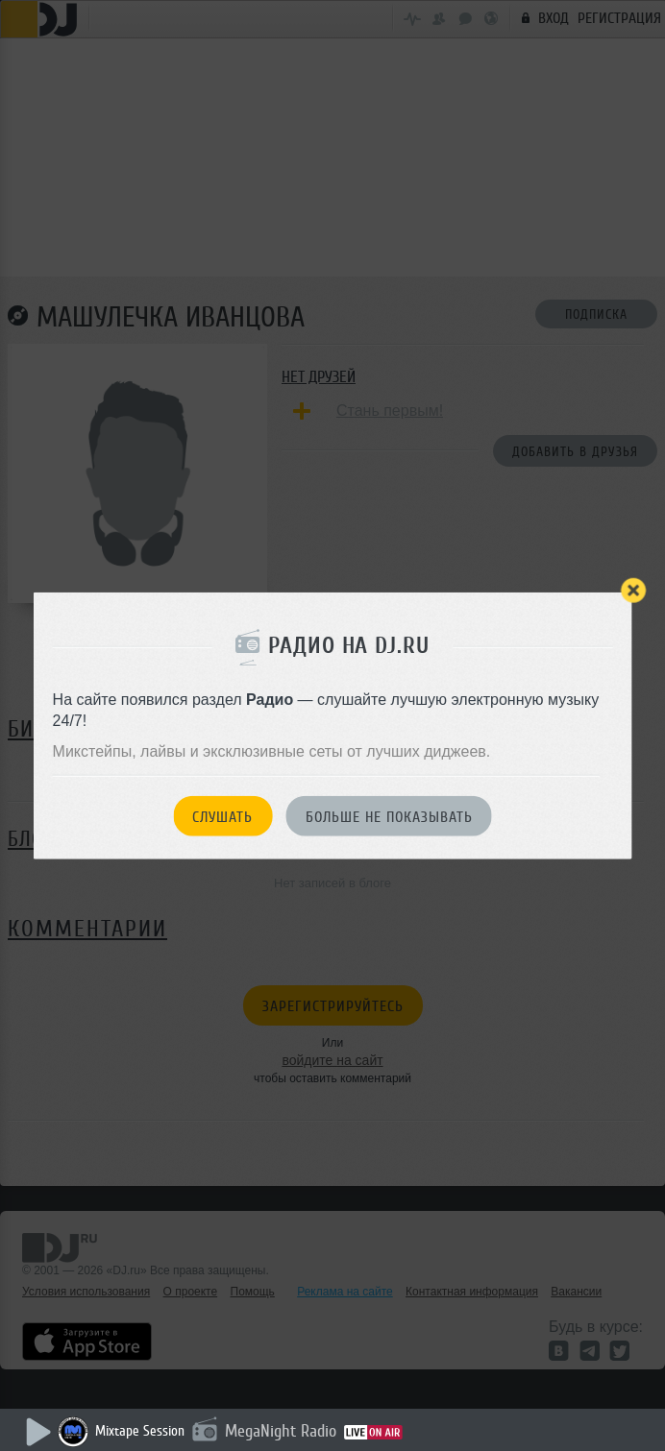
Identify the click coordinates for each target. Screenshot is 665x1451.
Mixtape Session (140, 1431)
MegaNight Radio (280, 1430)
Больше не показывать (389, 816)
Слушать (222, 816)
